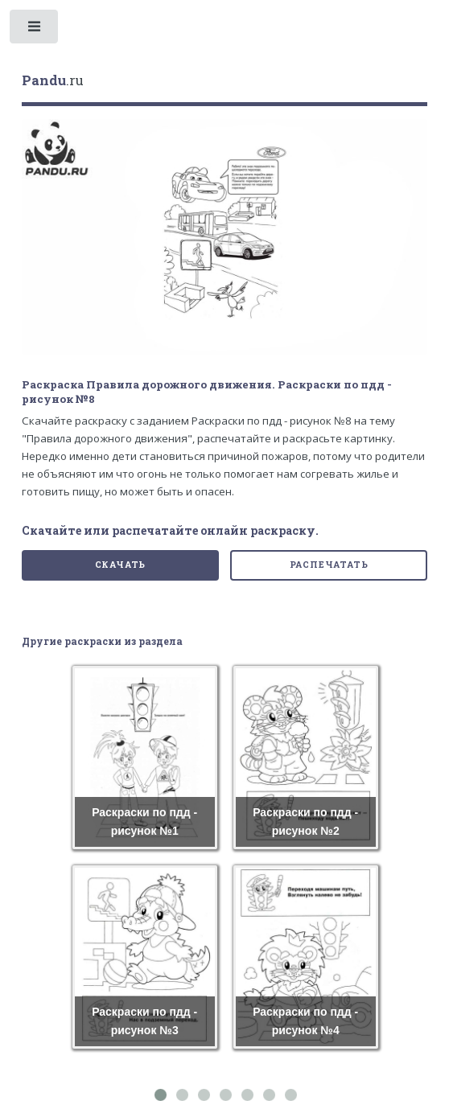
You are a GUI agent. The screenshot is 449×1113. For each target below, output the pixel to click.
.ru (53, 80)
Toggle (35, 30)
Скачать (120, 564)
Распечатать (329, 564)
